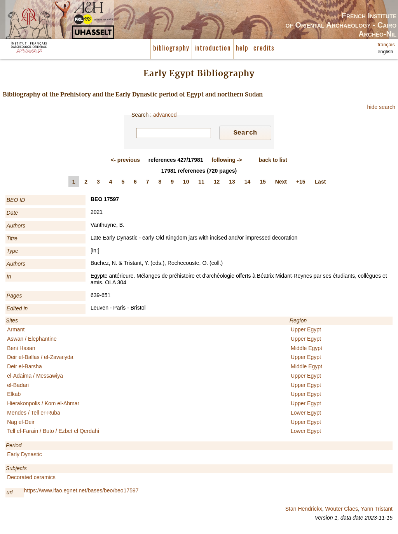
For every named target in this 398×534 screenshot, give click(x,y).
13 (232, 183)
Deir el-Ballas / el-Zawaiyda (40, 358)
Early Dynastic (24, 455)
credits (263, 49)
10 (186, 183)
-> (226, 161)
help (242, 49)
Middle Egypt (306, 349)
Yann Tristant (377, 510)
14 (247, 183)
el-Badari (18, 386)
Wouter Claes (341, 510)
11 (201, 183)
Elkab (14, 395)
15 (263, 183)
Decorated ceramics (31, 478)
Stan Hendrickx (303, 510)
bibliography (171, 49)
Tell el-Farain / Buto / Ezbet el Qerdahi (53, 432)
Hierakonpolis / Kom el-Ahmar (43, 404)
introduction (212, 49)
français (386, 44)
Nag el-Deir (21, 423)
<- (125, 161)
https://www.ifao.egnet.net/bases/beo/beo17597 (81, 491)
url (10, 493)
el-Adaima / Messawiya (35, 377)
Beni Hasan (21, 349)
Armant (15, 330)
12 (217, 183)
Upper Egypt (306, 330)
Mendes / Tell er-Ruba (33, 414)
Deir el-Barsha (24, 367)
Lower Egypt (306, 414)
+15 (300, 183)
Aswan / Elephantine (32, 340)
